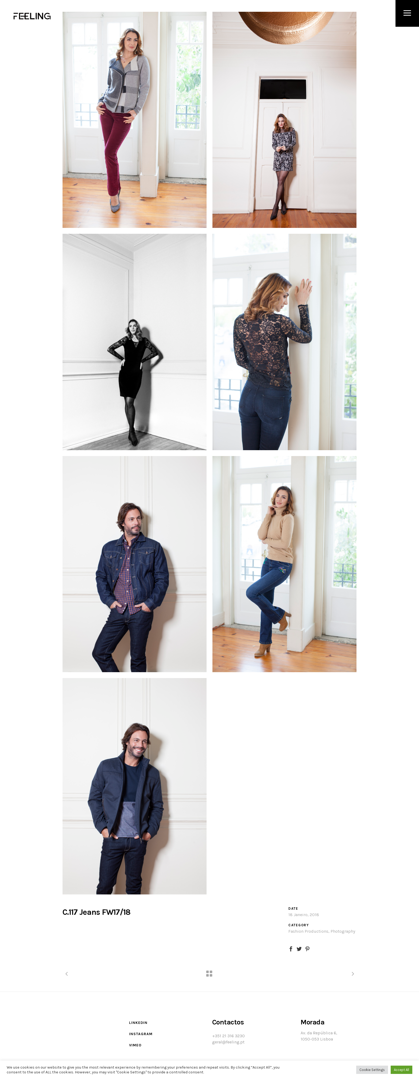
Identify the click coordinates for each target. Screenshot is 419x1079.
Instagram (141, 1034)
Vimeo (135, 1045)
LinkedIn (138, 1022)
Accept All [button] (401, 1070)
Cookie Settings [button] (372, 1070)
